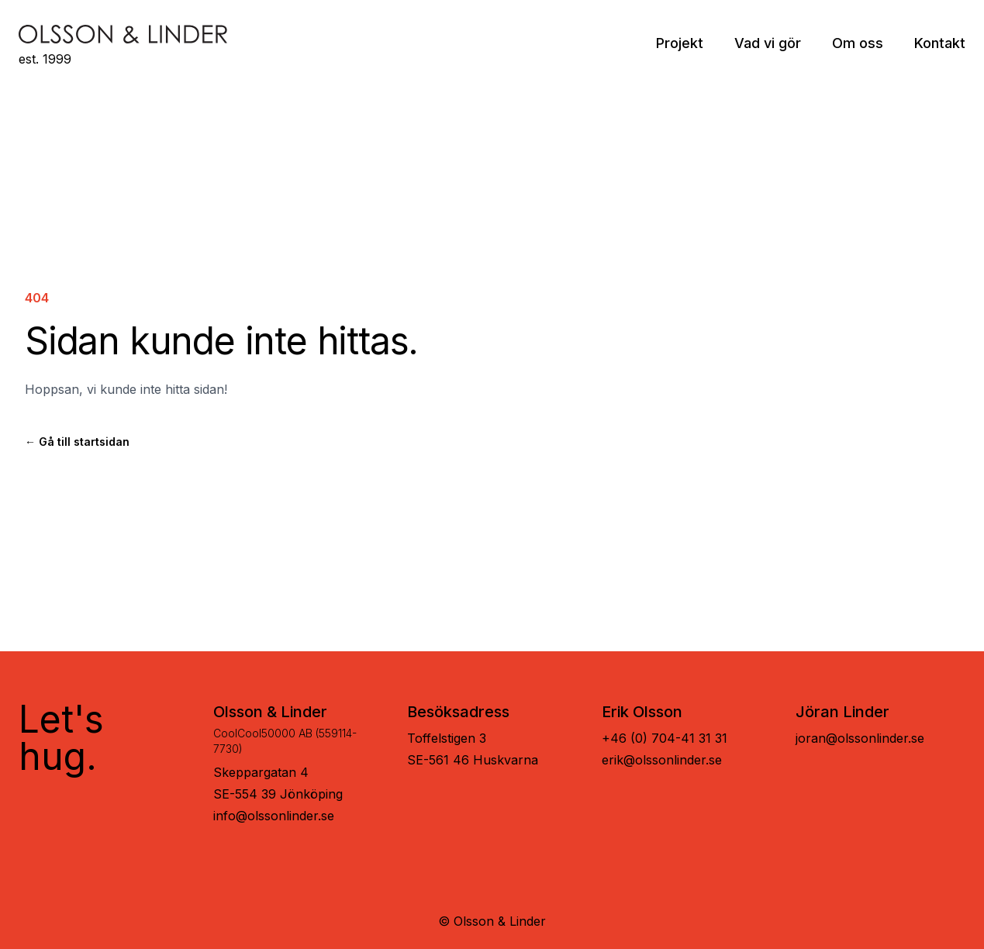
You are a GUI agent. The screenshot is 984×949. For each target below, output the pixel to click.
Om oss (857, 43)
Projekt (679, 43)
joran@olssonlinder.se (860, 738)
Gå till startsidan (77, 441)
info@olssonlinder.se (273, 815)
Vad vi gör (767, 43)
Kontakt (939, 43)
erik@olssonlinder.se (662, 760)
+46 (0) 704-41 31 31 (664, 738)
